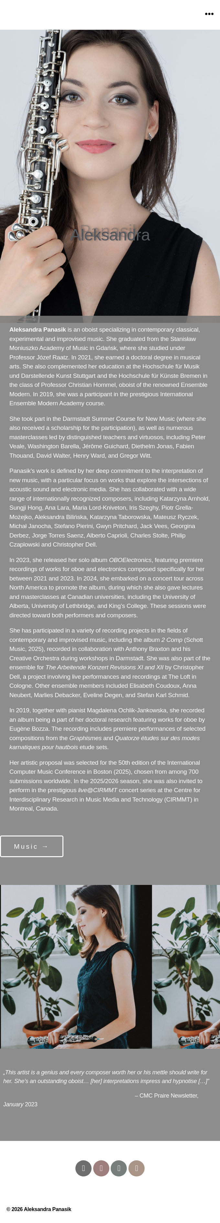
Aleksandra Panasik (47, 1209)
